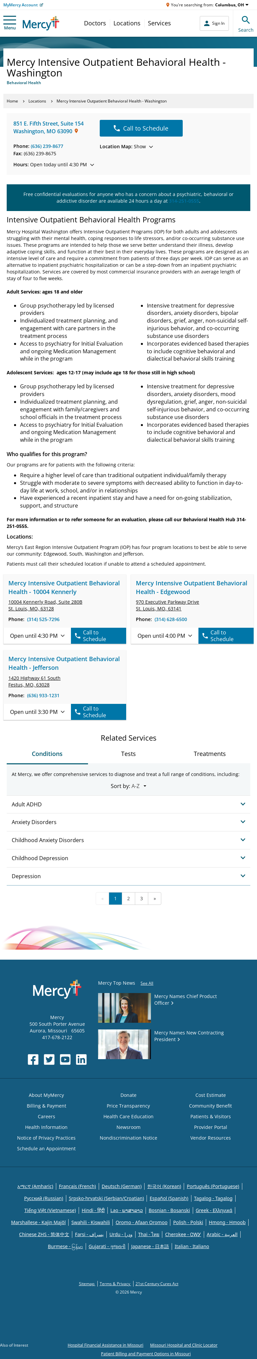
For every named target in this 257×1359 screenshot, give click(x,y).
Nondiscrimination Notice (128, 1138)
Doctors (95, 23)
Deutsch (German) (122, 1186)
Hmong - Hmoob (227, 1222)
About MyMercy (46, 1095)
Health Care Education (128, 1116)
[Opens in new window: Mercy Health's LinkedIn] (81, 1059)
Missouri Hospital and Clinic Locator (183, 1345)
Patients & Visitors (210, 1116)
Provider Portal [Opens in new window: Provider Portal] (210, 1127)
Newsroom (128, 1127)
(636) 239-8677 (47, 146)
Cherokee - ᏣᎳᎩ (183, 1234)
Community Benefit (210, 1106)
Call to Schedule (141, 128)
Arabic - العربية (222, 1234)
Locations (127, 23)
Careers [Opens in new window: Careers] (46, 1116)
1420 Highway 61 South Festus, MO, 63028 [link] (34, 681)
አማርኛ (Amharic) (35, 1186)
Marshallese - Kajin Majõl (38, 1222)
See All (147, 983)
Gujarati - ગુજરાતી (107, 1246)
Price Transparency (128, 1106)
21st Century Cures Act (157, 1284)
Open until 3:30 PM (37, 712)
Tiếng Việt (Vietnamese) (50, 1210)
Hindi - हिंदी (93, 1210)
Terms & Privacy (115, 1284)
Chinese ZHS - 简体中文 (44, 1234)
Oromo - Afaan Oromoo (141, 1222)
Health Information (46, 1127)
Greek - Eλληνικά (214, 1210)
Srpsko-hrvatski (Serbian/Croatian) (106, 1198)
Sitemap (87, 1284)
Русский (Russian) (43, 1198)
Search (246, 23)
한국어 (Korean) (164, 1186)
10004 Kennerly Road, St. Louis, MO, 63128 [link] (45, 605)
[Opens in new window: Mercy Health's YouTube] (65, 1059)
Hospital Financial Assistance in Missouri (105, 1345)
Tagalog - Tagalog (213, 1198)
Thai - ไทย (149, 1234)
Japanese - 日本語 (150, 1246)
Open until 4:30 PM (37, 635)
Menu (9, 23)
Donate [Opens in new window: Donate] (128, 1095)
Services (159, 23)
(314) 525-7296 (43, 619)
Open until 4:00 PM (165, 635)
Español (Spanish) (169, 1198)
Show (126, 146)
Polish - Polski (188, 1222)
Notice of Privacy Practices (46, 1138)
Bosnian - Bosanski (169, 1210)
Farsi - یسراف (89, 1234)
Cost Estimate (210, 1095)
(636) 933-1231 (43, 695)
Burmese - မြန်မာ (65, 1246)
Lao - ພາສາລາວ (126, 1210)
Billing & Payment (46, 1106)
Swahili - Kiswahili (90, 1222)
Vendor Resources (210, 1138)
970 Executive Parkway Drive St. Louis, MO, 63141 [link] (167, 605)
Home (12, 101)
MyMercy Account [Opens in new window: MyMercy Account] (20, 5)
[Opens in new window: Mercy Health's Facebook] (33, 1059)
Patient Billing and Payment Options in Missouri (146, 1354)
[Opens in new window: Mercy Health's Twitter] (49, 1059)
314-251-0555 (184, 201)
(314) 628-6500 (171, 619)
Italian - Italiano (192, 1246)
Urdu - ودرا (121, 1234)
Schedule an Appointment (46, 1148)
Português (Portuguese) (213, 1186)
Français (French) (77, 1186)
